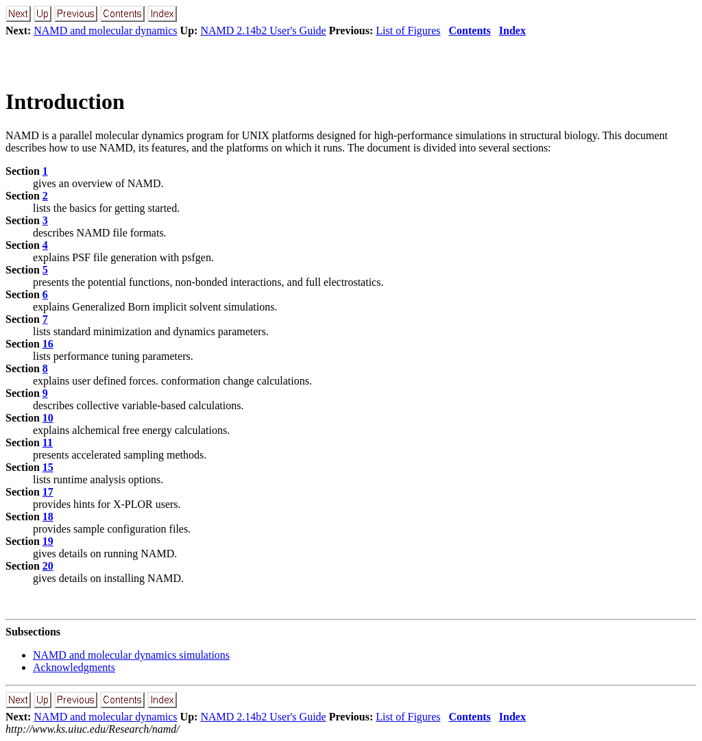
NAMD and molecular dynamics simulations (131, 655)
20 (48, 566)
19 (48, 541)
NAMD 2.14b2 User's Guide (263, 30)
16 (48, 344)
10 (48, 418)
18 (48, 516)
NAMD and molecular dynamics (105, 30)
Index (512, 30)
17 (48, 492)
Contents (470, 30)
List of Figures (408, 30)
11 (48, 442)
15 (48, 467)
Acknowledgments (74, 667)
